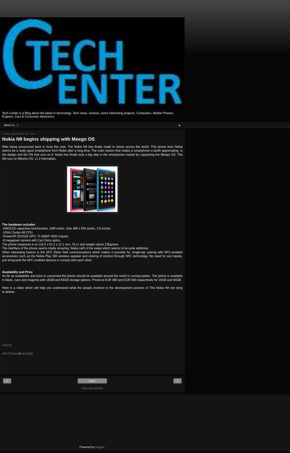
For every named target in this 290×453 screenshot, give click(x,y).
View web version (92, 388)
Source (7, 345)
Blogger (99, 447)
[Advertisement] (92, 10)
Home (92, 381)
